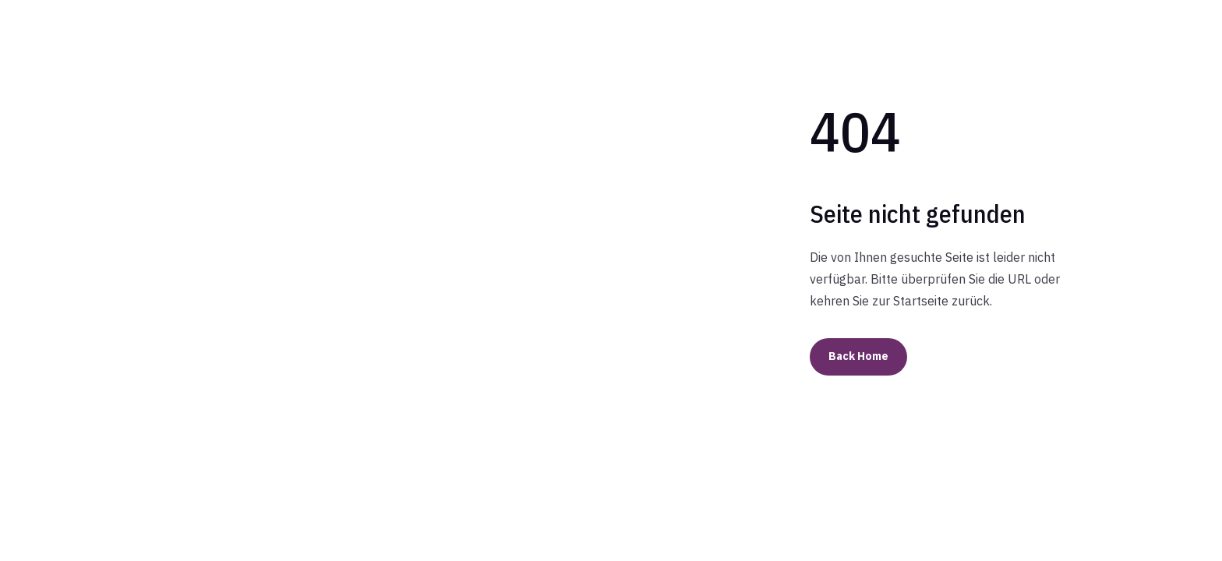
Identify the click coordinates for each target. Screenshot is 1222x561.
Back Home (858, 356)
